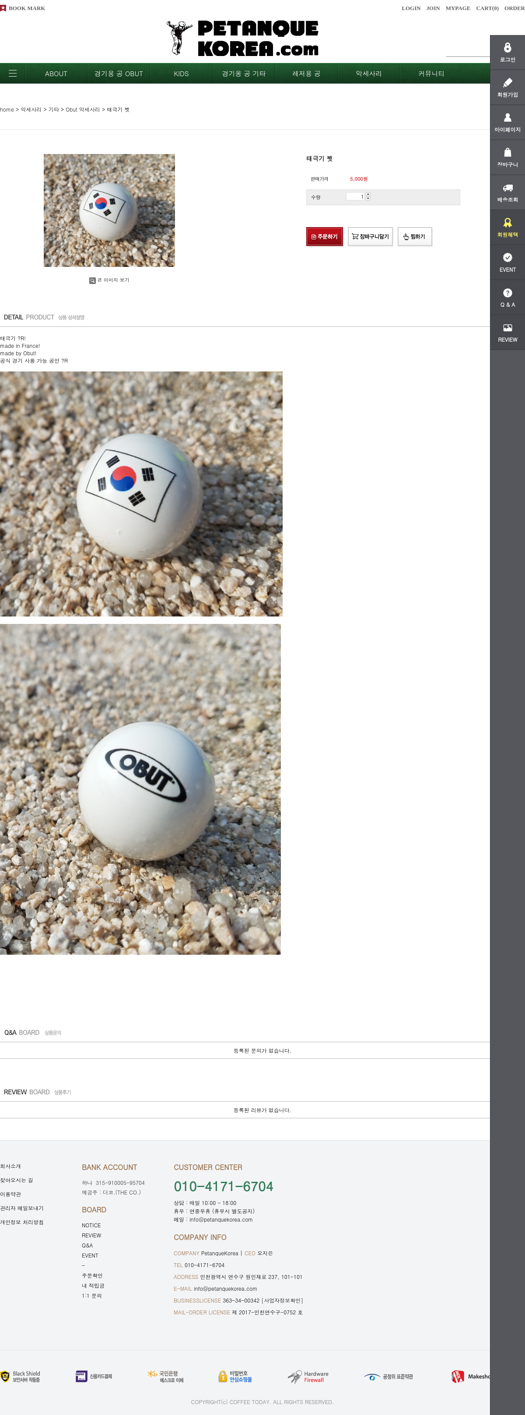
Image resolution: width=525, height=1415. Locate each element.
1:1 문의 (92, 1295)
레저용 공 (306, 73)
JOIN (433, 8)
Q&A (87, 1245)
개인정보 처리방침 (22, 1222)
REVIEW (91, 1235)
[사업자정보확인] (282, 1300)
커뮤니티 (432, 73)
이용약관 (10, 1194)
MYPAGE (458, 8)
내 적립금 (93, 1285)
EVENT (90, 1255)
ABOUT (56, 73)
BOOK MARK (27, 8)
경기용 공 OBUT (118, 73)
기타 (54, 109)
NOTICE (91, 1225)
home (7, 109)
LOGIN (411, 8)
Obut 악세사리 (83, 109)
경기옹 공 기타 (244, 73)
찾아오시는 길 (16, 1180)
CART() (487, 8)
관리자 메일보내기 (22, 1208)
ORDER (514, 8)
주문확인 (92, 1275)
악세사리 (369, 73)
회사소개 (10, 1166)
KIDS (181, 73)
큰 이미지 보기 (109, 280)
